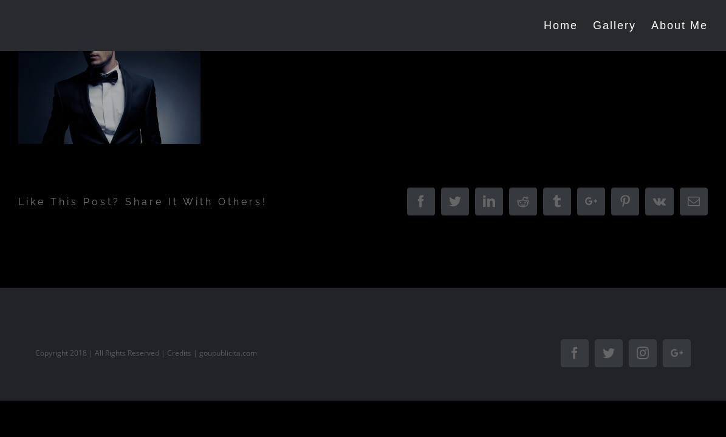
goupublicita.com (228, 353)
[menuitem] (555, 25)
